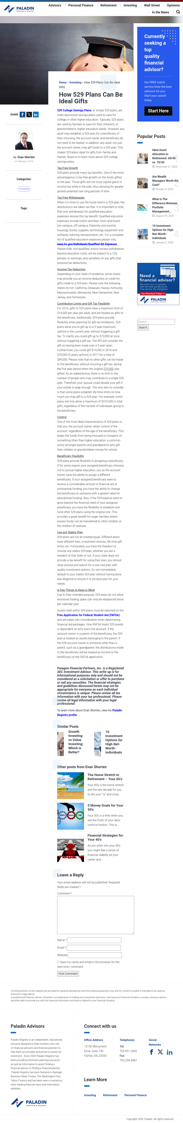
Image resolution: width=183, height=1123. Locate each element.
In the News (160, 12)
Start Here (158, 110)
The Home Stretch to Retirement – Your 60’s (105, 777)
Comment (64, 893)
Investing (130, 5)
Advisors (54, 5)
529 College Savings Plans (74, 110)
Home (63, 82)
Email (61, 947)
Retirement (108, 5)
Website (62, 955)
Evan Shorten (26, 157)
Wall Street (152, 5)
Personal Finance (80, 5)
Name (62, 940)
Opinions (173, 5)
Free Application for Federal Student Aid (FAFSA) (88, 615)
